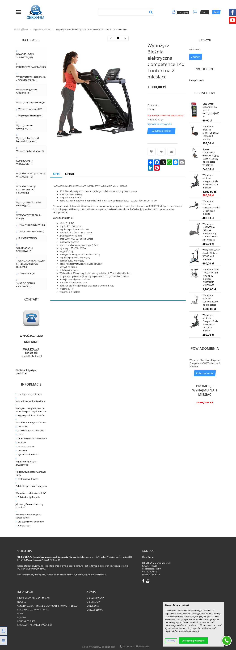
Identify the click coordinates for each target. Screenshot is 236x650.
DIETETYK (22, 426)
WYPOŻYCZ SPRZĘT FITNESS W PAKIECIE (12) (30, 175)
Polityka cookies (26, 446)
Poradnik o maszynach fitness (31, 422)
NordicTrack (24, 525)
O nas (21, 434)
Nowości (21, 602)
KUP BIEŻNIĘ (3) (26, 273)
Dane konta (93, 606)
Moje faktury (93, 602)
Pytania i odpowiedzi (28, 454)
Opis (56, 174)
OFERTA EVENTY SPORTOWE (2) (24, 249)
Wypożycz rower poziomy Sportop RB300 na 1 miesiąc (205, 447)
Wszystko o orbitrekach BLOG (31, 493)
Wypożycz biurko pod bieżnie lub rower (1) (27, 140)
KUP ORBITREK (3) (27, 238)
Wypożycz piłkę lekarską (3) (30, 151)
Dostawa (22, 450)
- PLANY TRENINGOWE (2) (31, 224)
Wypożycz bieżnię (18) (30, 115)
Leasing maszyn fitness (29, 394)
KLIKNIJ (78, 194)
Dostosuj (171, 640)
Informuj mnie (205, 373)
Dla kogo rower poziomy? (31, 521)
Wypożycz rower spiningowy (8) (24, 127)
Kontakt (22, 442)
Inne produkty (196, 80)
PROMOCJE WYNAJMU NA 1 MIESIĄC (204, 390)
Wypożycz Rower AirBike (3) (30, 102)
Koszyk (205, 40)
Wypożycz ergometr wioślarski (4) (26, 91)
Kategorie (31, 40)
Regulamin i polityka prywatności (26, 463)
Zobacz (195, 56)
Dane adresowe (95, 610)
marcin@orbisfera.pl (31, 356)
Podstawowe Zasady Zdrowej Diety (31, 473)
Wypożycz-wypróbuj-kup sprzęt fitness (28, 516)
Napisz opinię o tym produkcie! (26, 372)
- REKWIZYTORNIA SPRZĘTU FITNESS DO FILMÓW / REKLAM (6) (30, 263)
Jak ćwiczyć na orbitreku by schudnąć (29, 506)
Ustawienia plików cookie (136, 646)
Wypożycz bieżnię (41, 29)
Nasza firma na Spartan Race (30, 401)
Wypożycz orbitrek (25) (30, 109)
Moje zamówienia (95, 598)
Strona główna (21, 29)
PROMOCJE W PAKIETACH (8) (31, 67)
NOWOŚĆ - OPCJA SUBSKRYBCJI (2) (25, 56)
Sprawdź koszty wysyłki (160, 123)
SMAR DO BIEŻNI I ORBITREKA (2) (25, 285)
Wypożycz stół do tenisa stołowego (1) (28, 204)
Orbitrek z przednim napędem (31, 486)
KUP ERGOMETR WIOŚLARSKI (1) (24, 162)
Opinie (70, 174)
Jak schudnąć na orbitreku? (31, 430)
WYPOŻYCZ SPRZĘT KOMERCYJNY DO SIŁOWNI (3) (26, 189)
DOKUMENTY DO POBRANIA (32, 438)
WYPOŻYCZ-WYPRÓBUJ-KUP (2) (28, 217)
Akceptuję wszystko (193, 640)
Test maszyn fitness (28, 478)
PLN (205, 12)
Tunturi (151, 109)
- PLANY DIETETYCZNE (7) (31, 231)
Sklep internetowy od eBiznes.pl (98, 646)
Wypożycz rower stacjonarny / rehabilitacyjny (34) (31, 78)
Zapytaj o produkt (161, 131)
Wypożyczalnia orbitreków (31, 415)
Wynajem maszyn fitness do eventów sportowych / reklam (31, 410)
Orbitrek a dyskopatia (29, 497)
